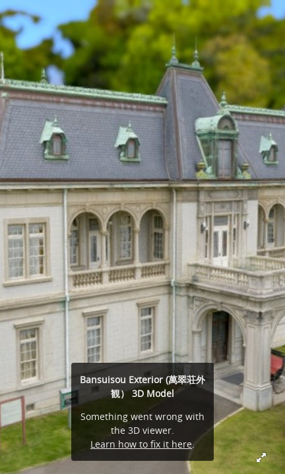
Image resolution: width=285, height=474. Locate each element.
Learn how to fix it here (141, 444)
